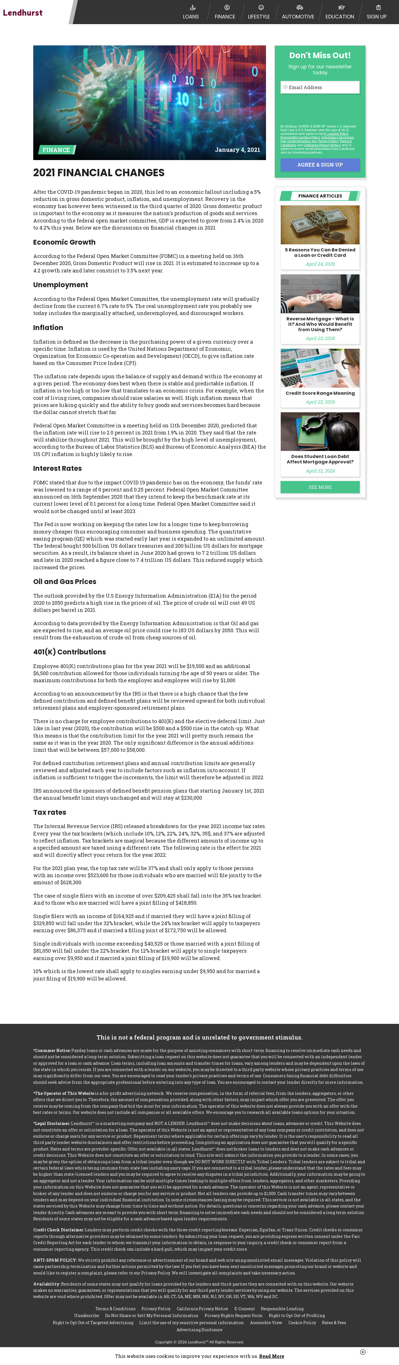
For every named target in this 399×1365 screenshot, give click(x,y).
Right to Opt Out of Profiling (297, 1315)
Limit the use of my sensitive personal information (191, 1322)
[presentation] (319, 108)
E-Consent (244, 1308)
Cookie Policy (302, 1322)
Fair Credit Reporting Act (298, 141)
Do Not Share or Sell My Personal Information (151, 1315)
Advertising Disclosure (199, 1329)
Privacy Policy (328, 141)
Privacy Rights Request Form (234, 1315)
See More (320, 487)
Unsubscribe (86, 1315)
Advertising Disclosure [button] (337, 137)
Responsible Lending (282, 1308)
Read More (271, 1356)
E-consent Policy (336, 133)
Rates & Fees (334, 1322)
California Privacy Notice (322, 145)
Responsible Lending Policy (300, 137)
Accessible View (266, 1322)
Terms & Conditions (115, 1308)
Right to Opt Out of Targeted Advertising (93, 1322)
